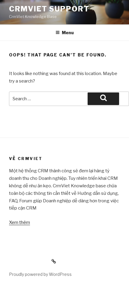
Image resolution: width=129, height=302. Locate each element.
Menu (65, 32)
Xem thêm (19, 222)
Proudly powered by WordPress (40, 274)
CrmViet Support (49, 9)
